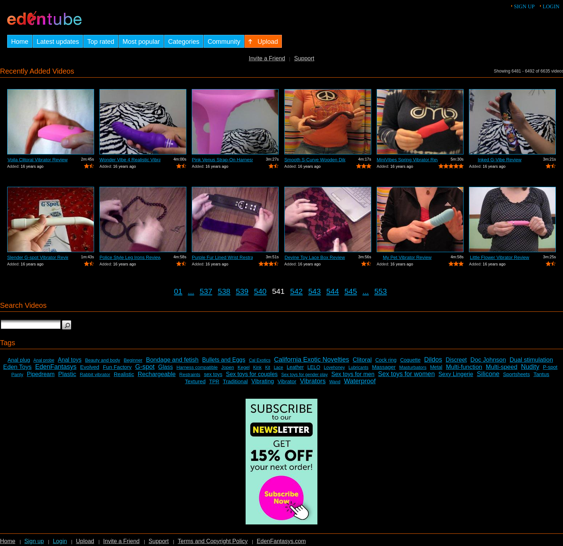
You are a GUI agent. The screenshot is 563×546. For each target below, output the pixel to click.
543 (314, 291)
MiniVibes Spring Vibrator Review (407, 159)
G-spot (144, 366)
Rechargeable (157, 374)
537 (206, 291)
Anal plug (19, 360)
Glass (165, 367)
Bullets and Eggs (223, 360)
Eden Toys (17, 367)
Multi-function (464, 367)
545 (350, 291)
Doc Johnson (488, 359)
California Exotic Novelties (311, 359)
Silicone (488, 374)
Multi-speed (501, 367)
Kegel (244, 367)
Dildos (433, 359)
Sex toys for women (406, 374)
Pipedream (41, 374)
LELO (313, 367)
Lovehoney (334, 367)
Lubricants (358, 367)
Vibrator (287, 381)
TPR (214, 381)
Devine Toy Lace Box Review (315, 257)
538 (224, 291)
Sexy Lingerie (455, 374)
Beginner (133, 360)
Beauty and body (102, 360)
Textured (195, 381)
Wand (334, 381)
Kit (267, 367)
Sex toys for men (352, 374)
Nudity (530, 366)
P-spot (550, 367)
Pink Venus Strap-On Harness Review (222, 159)
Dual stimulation (531, 359)
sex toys (213, 374)
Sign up (524, 6)
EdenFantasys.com (281, 541)
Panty (17, 374)
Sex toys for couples (252, 374)
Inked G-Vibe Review (499, 159)
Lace (278, 367)
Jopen (227, 367)
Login (551, 6)
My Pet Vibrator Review (407, 257)
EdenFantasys (55, 366)
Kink (257, 367)
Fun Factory (117, 367)
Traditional (235, 381)
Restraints (189, 374)
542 (296, 291)
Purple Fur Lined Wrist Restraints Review (222, 257)
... (191, 291)
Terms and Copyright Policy (213, 541)
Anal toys (70, 360)
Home (7, 541)
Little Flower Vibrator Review (499, 257)
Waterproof (360, 381)
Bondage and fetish (172, 359)
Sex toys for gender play (304, 374)
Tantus (541, 374)
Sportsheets (516, 374)
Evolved (89, 367)
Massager (384, 367)
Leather (295, 367)
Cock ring (385, 360)
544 (332, 291)
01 (178, 291)
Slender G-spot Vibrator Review (37, 257)
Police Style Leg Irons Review (129, 257)
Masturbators (413, 367)
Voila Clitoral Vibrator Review (38, 159)
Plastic (67, 374)
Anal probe (43, 360)
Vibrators (313, 381)
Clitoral (362, 359)
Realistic (124, 374)
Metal (436, 367)
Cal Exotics (259, 360)
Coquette (410, 360)
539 (242, 291)
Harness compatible (197, 367)
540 (260, 291)
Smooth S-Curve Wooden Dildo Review (314, 159)
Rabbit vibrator (95, 374)
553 (380, 291)
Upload (85, 541)
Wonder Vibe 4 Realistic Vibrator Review (129, 159)
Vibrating (262, 381)
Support (304, 58)
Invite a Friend (267, 58)
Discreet (456, 360)
